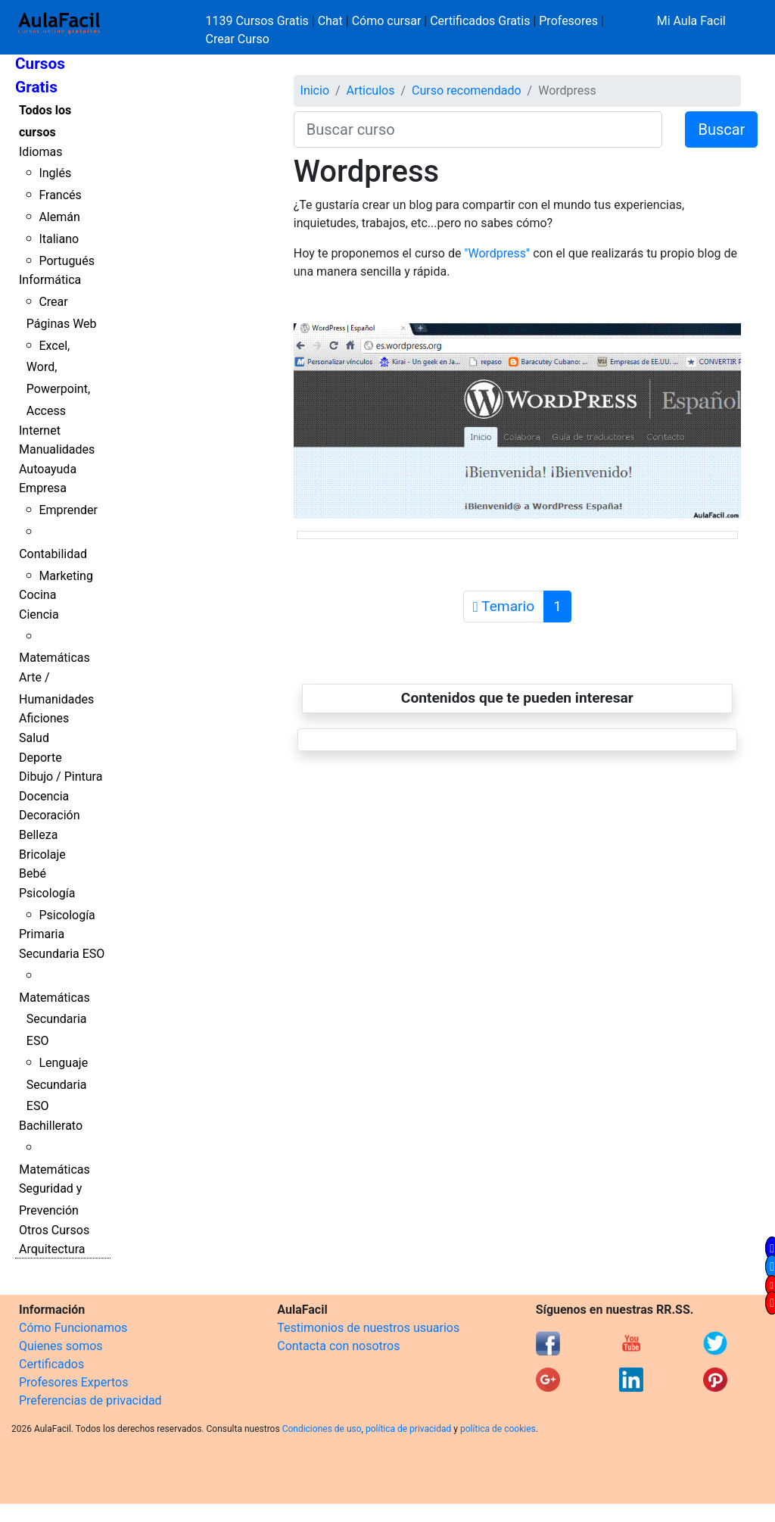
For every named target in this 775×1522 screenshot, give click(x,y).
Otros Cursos (54, 1230)
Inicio (314, 90)
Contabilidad (53, 554)
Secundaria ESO (61, 954)
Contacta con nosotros (338, 1346)
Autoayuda (47, 469)
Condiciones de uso (322, 1429)
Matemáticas (54, 657)
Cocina (37, 595)
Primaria (41, 934)
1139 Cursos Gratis (259, 21)
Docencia (44, 796)
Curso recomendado (466, 90)
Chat (330, 21)
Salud (34, 738)
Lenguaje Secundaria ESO (57, 1085)
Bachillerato (50, 1125)
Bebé (32, 873)
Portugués (67, 261)
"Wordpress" (497, 253)
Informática (50, 280)
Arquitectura (52, 1249)
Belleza (38, 835)
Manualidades (57, 449)
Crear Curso (237, 39)
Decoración (49, 815)
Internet (40, 430)
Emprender (68, 510)
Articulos (371, 90)
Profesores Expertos (73, 1382)
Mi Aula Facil (691, 21)
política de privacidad (408, 1429)
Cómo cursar (387, 21)
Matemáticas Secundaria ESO (54, 1019)
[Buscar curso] (478, 129)
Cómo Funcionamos (73, 1328)
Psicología (47, 893)
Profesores (568, 21)
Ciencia (39, 614)
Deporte (40, 757)
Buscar (721, 129)
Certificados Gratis (480, 21)
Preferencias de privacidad (90, 1400)
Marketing (65, 576)
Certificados (51, 1364)
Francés (60, 195)
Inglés (55, 173)
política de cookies (498, 1429)
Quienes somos (61, 1346)
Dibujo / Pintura (60, 776)
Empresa (43, 488)
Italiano (59, 239)
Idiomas (40, 152)
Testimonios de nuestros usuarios (368, 1328)
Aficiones (44, 718)
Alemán (59, 217)
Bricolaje (42, 854)
